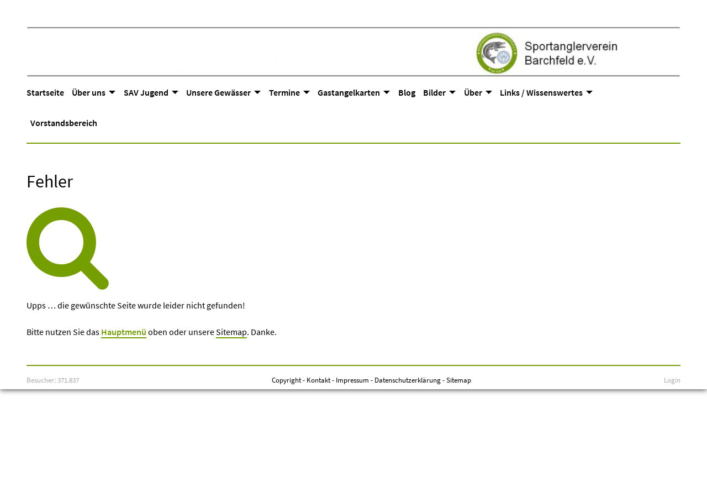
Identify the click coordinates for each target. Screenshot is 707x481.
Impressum (352, 379)
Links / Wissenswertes (541, 92)
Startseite (45, 92)
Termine (284, 92)
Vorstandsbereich (63, 122)
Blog (406, 92)
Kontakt (318, 379)
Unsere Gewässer (218, 92)
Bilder (434, 92)
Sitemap (231, 331)
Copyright (286, 379)
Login (672, 379)
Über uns (88, 92)
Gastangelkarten (349, 92)
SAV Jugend (146, 92)
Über (473, 92)
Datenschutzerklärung (407, 379)
